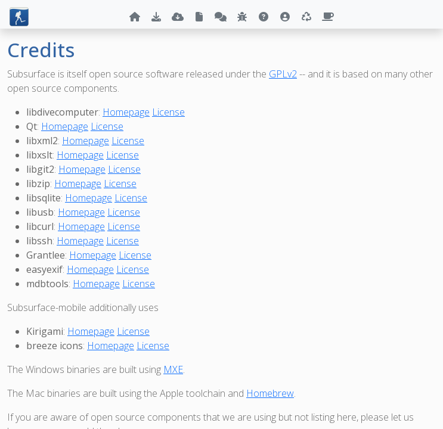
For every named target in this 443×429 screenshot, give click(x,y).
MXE (173, 369)
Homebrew (270, 393)
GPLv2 (283, 73)
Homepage (126, 112)
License (168, 112)
